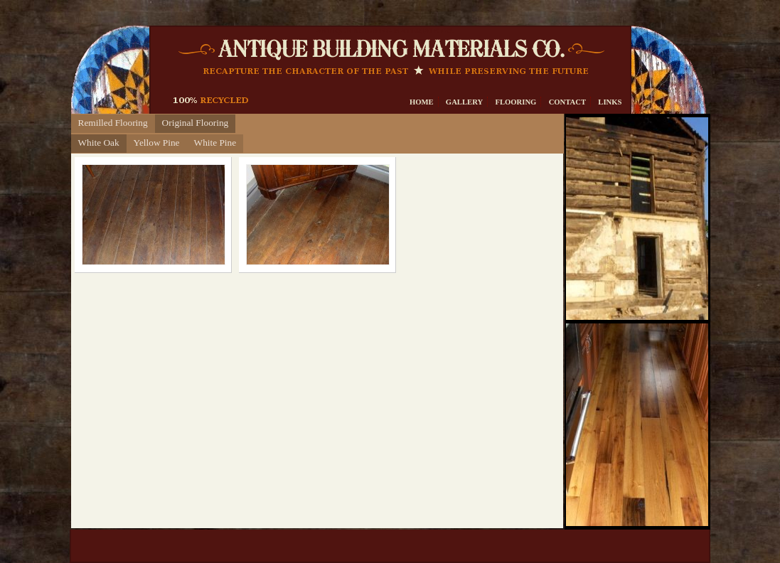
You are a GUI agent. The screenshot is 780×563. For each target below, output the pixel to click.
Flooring (515, 102)
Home (422, 102)
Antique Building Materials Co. (385, 31)
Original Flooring (195, 122)
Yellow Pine (157, 142)
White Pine (215, 142)
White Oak (98, 142)
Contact (568, 102)
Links (609, 102)
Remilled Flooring (113, 122)
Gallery (464, 102)
